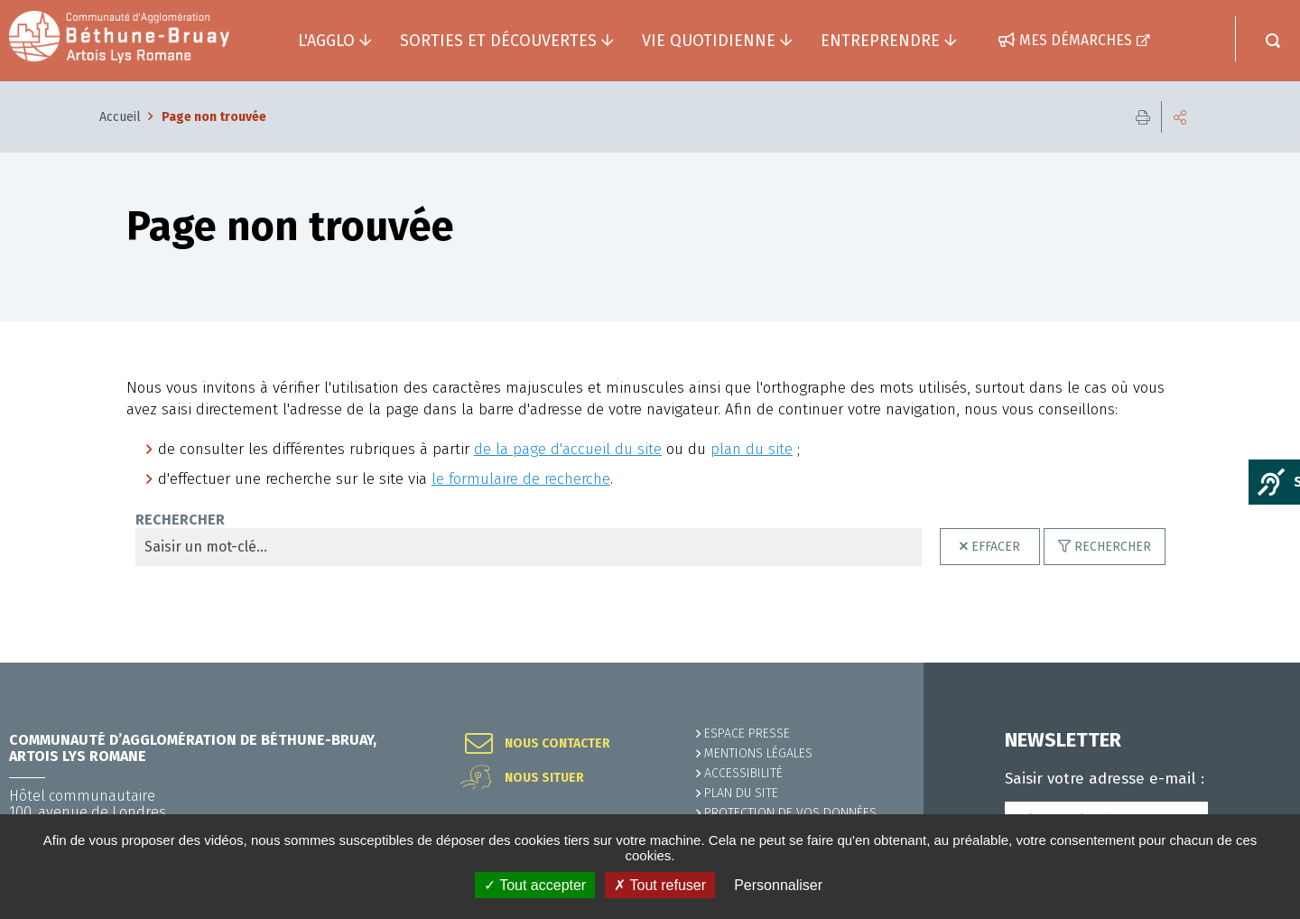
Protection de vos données (790, 813)
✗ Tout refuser (660, 885)
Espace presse (747, 733)
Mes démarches (1075, 40)
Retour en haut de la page (1246, 663)
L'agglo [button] (326, 41)
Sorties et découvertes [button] (498, 41)
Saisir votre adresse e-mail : (1104, 779)
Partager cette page (1180, 117)
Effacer (995, 546)
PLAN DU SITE (741, 793)
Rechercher (1112, 546)
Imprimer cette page (1143, 117)
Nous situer (544, 778)
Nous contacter (557, 744)
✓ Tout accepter (535, 885)
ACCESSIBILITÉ (743, 773)
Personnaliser (778, 885)
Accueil (120, 117)
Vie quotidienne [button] (708, 41)
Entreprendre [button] (880, 41)
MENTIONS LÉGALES (758, 753)
